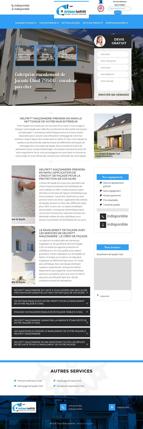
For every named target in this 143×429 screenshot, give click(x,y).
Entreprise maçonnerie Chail (69, 386)
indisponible (20, 5)
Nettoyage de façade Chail (28, 386)
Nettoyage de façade (71, 23)
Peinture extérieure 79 (49, 23)
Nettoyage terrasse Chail (67, 380)
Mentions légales (84, 423)
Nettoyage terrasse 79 (93, 23)
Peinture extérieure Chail (28, 380)
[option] (24, 56)
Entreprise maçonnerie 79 (117, 23)
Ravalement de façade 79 (25, 23)
